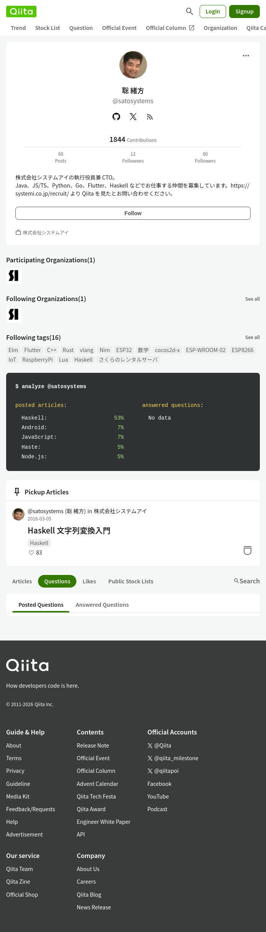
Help (12, 821)
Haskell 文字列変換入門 (69, 530)
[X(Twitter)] (133, 116)
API (81, 834)
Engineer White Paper (104, 821)
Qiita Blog (89, 894)
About (13, 745)
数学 (143, 350)
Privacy (15, 770)
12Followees (133, 157)
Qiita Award (91, 809)
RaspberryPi (37, 359)
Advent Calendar (97, 783)
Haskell (83, 359)
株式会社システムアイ (120, 511)
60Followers (205, 157)
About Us (88, 869)
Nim (104, 350)
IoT (12, 359)
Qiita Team (19, 869)
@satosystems (57, 511)
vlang (87, 350)
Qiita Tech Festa (96, 796)
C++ (51, 350)
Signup (244, 11)
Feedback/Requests (30, 809)
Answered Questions (102, 604)
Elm (13, 350)
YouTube (158, 796)
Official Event (119, 27)
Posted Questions (40, 604)
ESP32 (124, 350)
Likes (89, 581)
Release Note (93, 745)
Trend (18, 27)
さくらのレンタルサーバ (128, 359)
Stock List (47, 27)
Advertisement (24, 834)
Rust (68, 350)
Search (246, 580)
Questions (57, 581)
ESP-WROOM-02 (205, 350)
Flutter (32, 350)
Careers (86, 881)
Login (213, 11)
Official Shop (22, 894)
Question (81, 27)
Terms (13, 758)
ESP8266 (243, 350)
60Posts (60, 157)
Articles (22, 581)
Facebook (159, 783)
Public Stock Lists (131, 581)
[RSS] (150, 116)
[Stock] (247, 550)
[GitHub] (116, 116)
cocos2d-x (167, 350)
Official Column (170, 28)
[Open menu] (246, 55)
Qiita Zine (18, 881)
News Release (94, 907)
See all (252, 298)
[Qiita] (21, 11)
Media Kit (18, 796)
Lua (63, 359)
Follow (132, 213)
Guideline (18, 783)
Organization (220, 27)
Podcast (157, 809)
